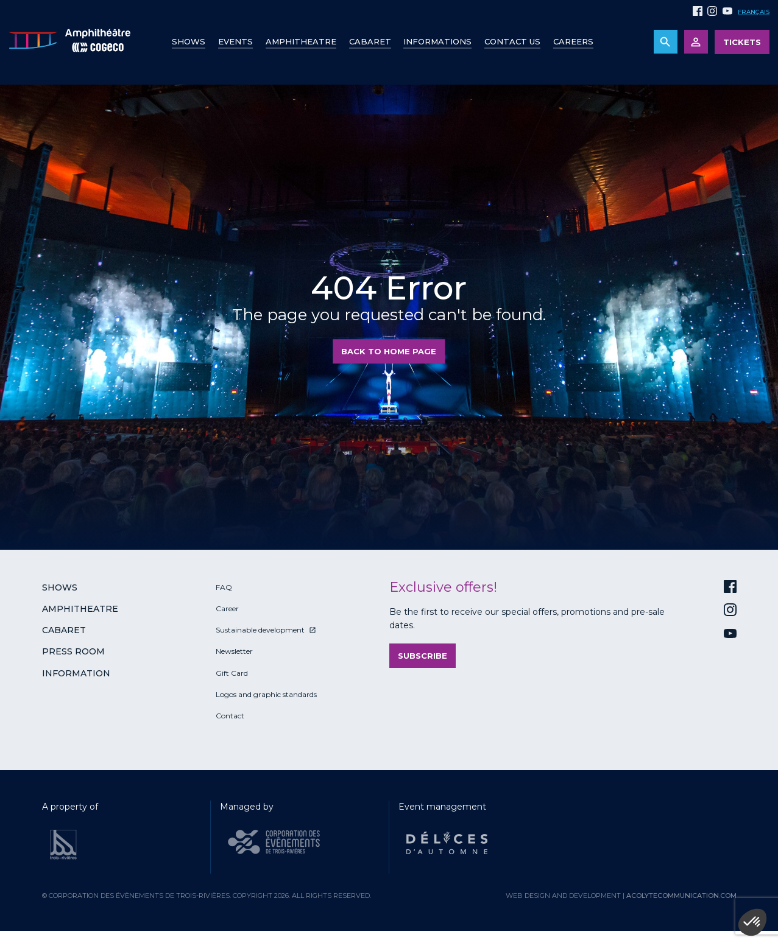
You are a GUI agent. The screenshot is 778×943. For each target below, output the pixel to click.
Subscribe (422, 656)
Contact (230, 715)
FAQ (224, 587)
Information (76, 673)
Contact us (512, 41)
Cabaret (370, 41)
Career (227, 608)
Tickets (742, 42)
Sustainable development (260, 629)
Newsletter (234, 651)
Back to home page (388, 351)
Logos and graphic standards (266, 694)
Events (235, 41)
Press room (73, 651)
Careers (573, 41)
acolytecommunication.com (681, 895)
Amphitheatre (301, 41)
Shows (188, 41)
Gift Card (232, 673)
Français (753, 12)
